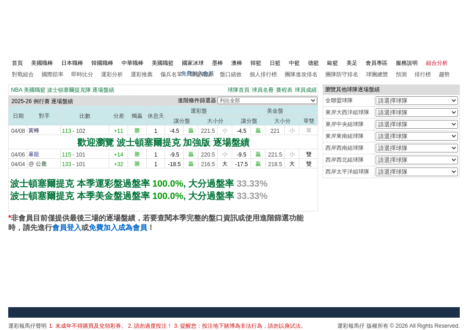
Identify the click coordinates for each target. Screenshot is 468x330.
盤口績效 (231, 74)
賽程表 (284, 90)
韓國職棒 (102, 63)
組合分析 (437, 63)
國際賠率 (53, 74)
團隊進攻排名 (301, 74)
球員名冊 (263, 90)
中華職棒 (133, 63)
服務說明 (407, 63)
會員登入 (66, 227)
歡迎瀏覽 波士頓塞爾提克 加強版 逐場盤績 (163, 142)
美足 (351, 63)
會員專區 (377, 63)
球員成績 (306, 90)
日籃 (275, 63)
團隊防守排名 (341, 74)
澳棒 (236, 63)
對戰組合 (23, 74)
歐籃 (332, 63)
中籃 (294, 63)
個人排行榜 (263, 74)
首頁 (17, 63)
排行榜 (423, 74)
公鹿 (41, 164)
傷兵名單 (171, 74)
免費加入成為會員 (118, 227)
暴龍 (33, 154)
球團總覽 (377, 74)
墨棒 (217, 63)
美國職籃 (163, 63)
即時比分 (82, 74)
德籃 (313, 63)
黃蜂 (33, 130)
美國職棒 (42, 63)
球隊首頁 (239, 90)
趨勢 (444, 74)
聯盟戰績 (201, 74)
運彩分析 (112, 74)
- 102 (73, 131)
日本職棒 (72, 63)
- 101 (73, 155)
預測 (401, 74)
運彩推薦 (142, 74)
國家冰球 (193, 63)
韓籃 (255, 63)
